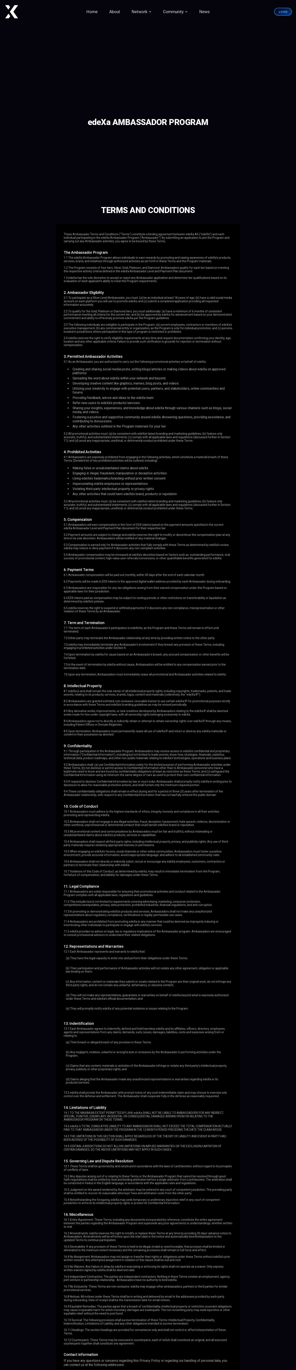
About (114, 11)
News (204, 11)
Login (283, 12)
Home (92, 11)
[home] (11, 11)
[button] (141, 12)
